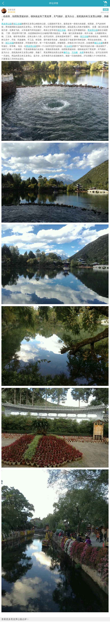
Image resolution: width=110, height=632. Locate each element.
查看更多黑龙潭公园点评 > (15, 619)
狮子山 (67, 52)
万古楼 (75, 52)
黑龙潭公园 (6, 24)
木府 (82, 52)
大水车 (69, 46)
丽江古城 (17, 24)
